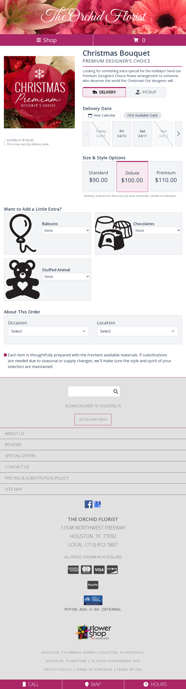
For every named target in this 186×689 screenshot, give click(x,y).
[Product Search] (94, 391)
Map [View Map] (93, 684)
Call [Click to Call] (31, 684)
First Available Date (142, 115)
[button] (93, 600)
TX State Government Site (115, 661)
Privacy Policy (58, 669)
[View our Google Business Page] (97, 506)
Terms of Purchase (94, 669)
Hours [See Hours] (155, 684)
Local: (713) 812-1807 (93, 544)
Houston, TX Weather (66, 661)
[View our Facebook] (89, 506)
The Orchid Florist (93, 17)
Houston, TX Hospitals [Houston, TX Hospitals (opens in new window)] (122, 652)
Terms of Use (129, 669)
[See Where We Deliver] (93, 419)
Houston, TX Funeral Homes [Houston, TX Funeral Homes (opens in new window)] (69, 652)
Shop (46, 40)
